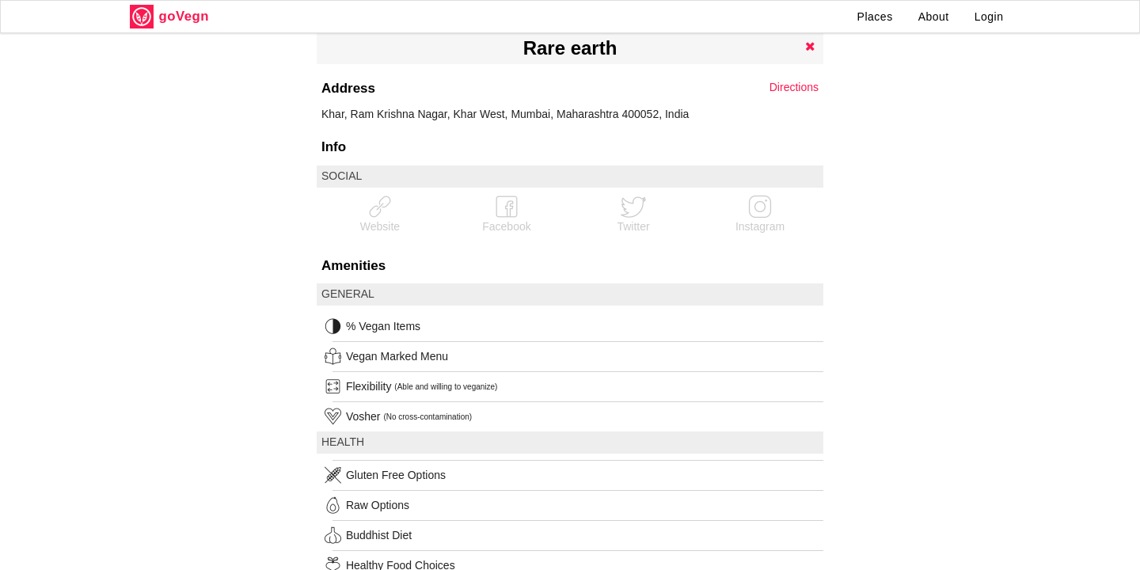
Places (875, 16)
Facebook (506, 213)
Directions (794, 87)
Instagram (760, 213)
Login (989, 16)
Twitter (633, 213)
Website (380, 213)
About (933, 16)
